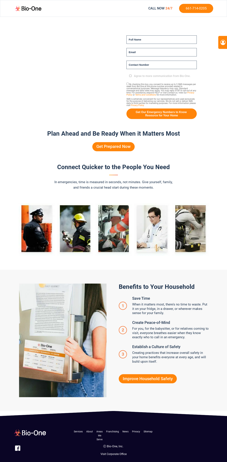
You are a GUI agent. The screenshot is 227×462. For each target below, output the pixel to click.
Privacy (136, 431)
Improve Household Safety (148, 378)
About (89, 431)
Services (78, 431)
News (125, 431)
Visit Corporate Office (114, 454)
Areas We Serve (99, 435)
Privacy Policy (137, 105)
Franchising (112, 431)
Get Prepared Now (113, 146)
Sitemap (148, 431)
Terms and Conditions (145, 95)
